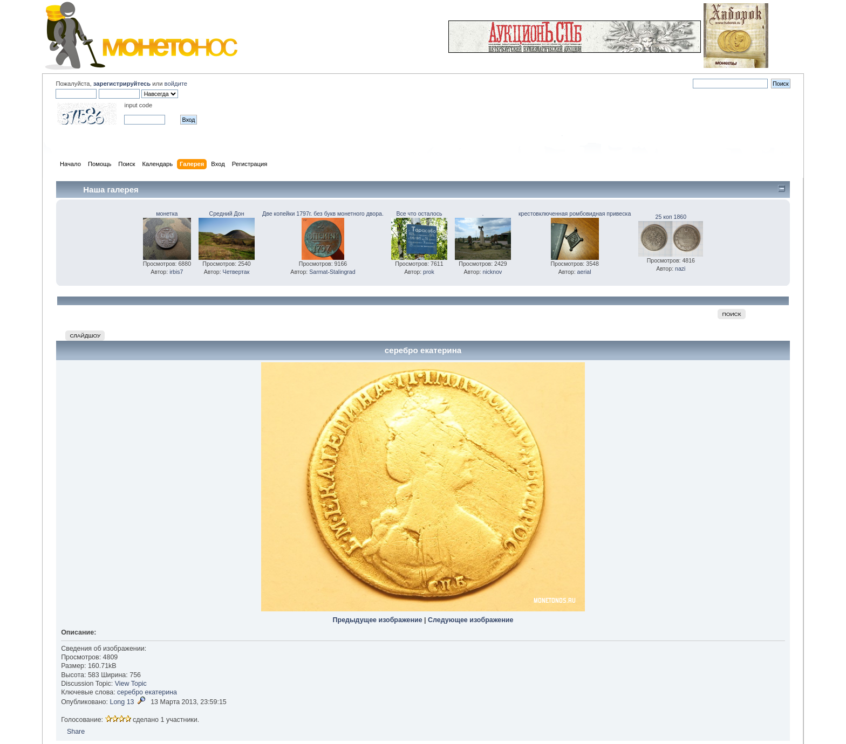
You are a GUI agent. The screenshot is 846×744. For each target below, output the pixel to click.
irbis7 (176, 271)
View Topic (131, 683)
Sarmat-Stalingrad (332, 271)
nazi (680, 268)
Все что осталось (419, 213)
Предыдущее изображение (377, 620)
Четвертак (236, 271)
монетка (167, 213)
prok (428, 271)
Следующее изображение (470, 620)
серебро (130, 692)
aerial (584, 271)
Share (76, 731)
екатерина (161, 692)
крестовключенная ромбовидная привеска (574, 213)
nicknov (492, 271)
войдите (176, 83)
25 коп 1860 (671, 216)
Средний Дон (226, 213)
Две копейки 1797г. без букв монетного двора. (323, 213)
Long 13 (122, 702)
